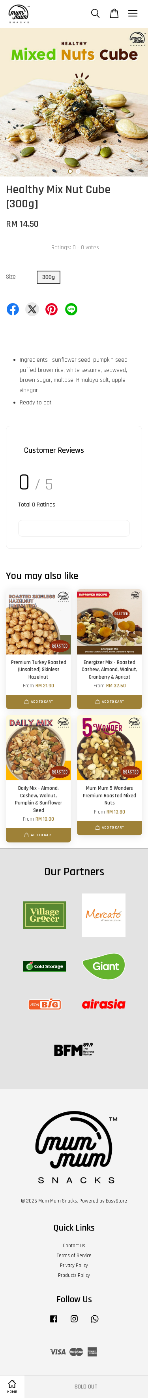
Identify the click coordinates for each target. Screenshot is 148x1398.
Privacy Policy (74, 1265)
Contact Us (74, 1245)
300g (48, 277)
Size (11, 277)
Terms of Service (74, 1255)
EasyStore (116, 1201)
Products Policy (74, 1275)
